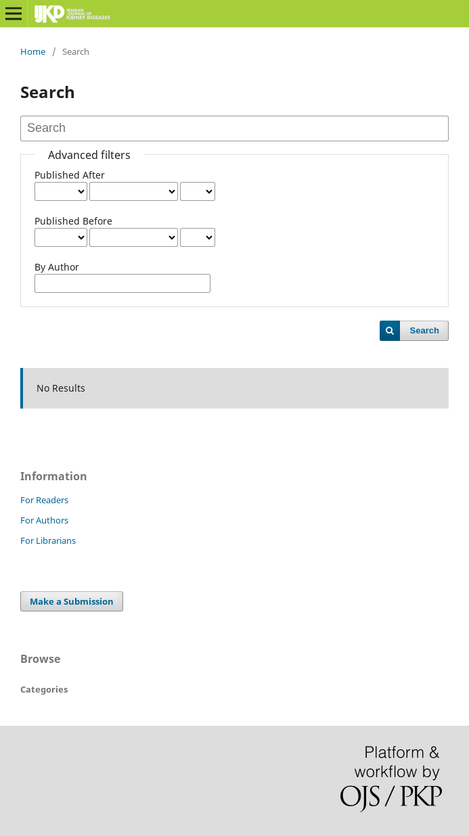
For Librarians (48, 540)
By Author (57, 266)
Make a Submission (72, 601)
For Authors (44, 520)
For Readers (44, 500)
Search (424, 330)
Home (32, 51)
